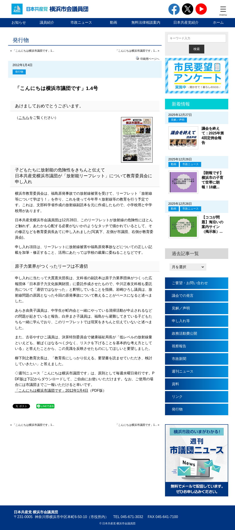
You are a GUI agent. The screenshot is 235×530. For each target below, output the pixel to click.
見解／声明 (177, 119)
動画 (113, 22)
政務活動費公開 (184, 333)
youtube (201, 9)
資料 (175, 384)
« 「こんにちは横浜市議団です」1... (32, 50)
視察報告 (179, 346)
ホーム (218, 22)
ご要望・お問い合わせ (190, 283)
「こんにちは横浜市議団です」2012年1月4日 (51, 390)
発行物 (19, 71)
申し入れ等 (181, 321)
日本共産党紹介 (186, 22)
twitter (187, 9)
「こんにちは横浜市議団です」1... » (137, 50)
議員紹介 (47, 22)
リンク (177, 397)
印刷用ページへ (149, 58)
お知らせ (19, 22)
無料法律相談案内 (145, 22)
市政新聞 (179, 359)
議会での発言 (182, 295)
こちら (24, 118)
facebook (174, 9)
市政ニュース (81, 22)
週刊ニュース (182, 371)
